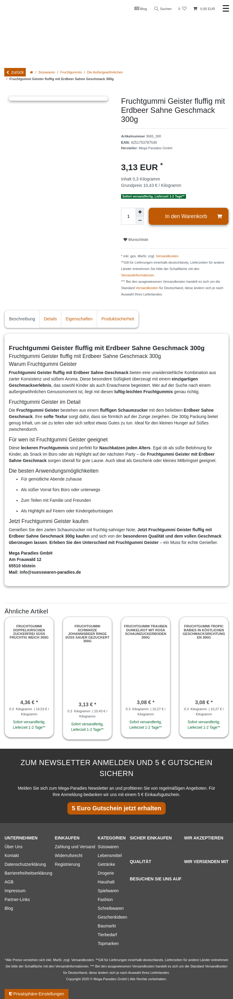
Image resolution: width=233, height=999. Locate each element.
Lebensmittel (110, 855)
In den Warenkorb (193, 216)
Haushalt (106, 881)
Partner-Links (17, 899)
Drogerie (106, 873)
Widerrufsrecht (69, 855)
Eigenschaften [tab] (79, 318)
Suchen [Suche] (162, 9)
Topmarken (108, 943)
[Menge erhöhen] (140, 212)
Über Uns (13, 846)
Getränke (106, 864)
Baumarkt (107, 925)
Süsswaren (46, 72)
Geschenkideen (112, 917)
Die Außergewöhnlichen (105, 72)
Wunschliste (135, 240)
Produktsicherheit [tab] (117, 318)
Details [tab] (50, 318)
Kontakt (12, 855)
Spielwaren (108, 890)
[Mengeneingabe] (128, 216)
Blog (140, 8)
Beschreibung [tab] (22, 318)
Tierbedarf (107, 934)
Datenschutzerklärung (25, 864)
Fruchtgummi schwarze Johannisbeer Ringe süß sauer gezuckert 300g (87, 633)
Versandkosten (167, 256)
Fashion (105, 899)
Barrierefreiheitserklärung (28, 873)
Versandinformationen (137, 275)
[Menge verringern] (140, 220)
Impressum (15, 890)
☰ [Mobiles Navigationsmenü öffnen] (226, 8)
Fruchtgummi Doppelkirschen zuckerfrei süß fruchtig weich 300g (29, 631)
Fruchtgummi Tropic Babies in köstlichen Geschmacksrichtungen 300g (204, 631)
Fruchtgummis (71, 72)
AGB (9, 881)
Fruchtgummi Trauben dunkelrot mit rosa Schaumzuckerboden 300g (145, 631)
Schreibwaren (111, 908)
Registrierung (67, 864)
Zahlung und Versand (75, 846)
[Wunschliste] (182, 9)
